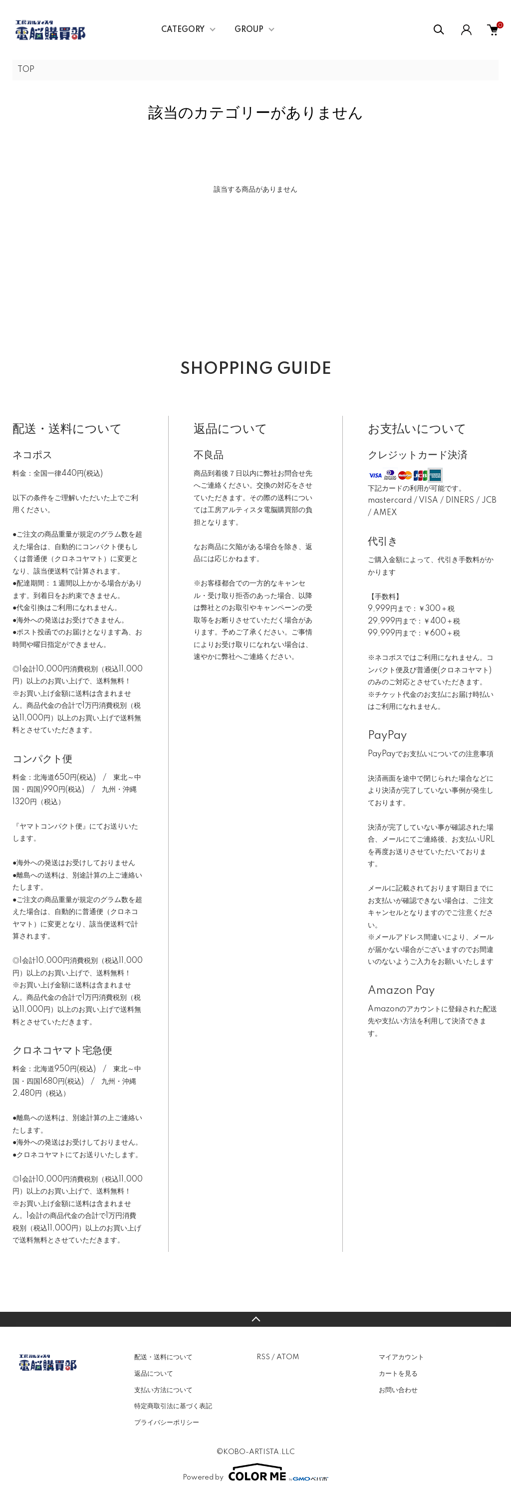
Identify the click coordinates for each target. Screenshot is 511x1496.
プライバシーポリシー (166, 1422)
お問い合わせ (398, 1390)
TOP (25, 70)
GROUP (249, 30)
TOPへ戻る (255, 1319)
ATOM (287, 1357)
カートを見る (398, 1373)
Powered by (255, 1472)
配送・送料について (163, 1357)
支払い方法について (163, 1390)
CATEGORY (183, 30)
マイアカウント (401, 1357)
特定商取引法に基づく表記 (173, 1406)
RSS (263, 1357)
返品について (153, 1373)
